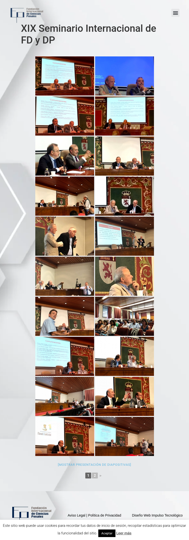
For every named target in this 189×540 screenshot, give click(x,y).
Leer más (123, 533)
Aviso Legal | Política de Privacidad (94, 515)
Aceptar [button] (106, 533)
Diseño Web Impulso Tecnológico (157, 515)
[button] (175, 13)
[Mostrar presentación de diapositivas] (94, 464)
